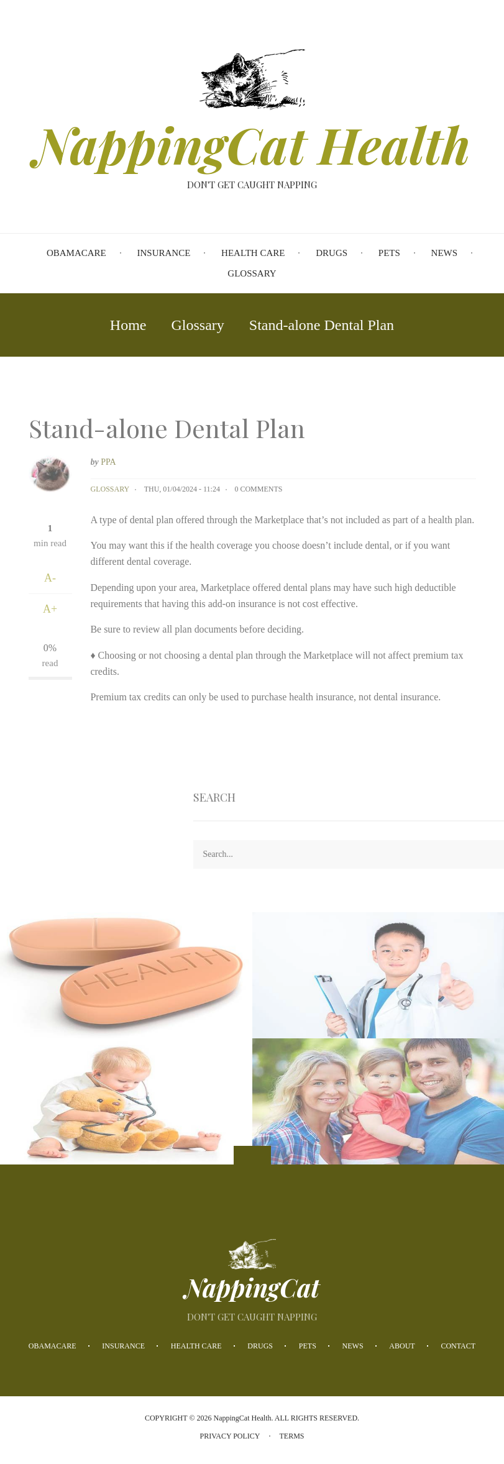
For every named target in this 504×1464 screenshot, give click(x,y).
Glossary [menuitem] (251, 273)
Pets (307, 1346)
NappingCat (252, 1287)
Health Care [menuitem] (253, 253)
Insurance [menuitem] (164, 253)
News (353, 1346)
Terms (292, 1436)
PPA (108, 462)
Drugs (260, 1346)
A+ (50, 609)
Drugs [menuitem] (331, 253)
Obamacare (52, 1346)
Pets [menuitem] (389, 253)
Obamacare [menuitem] (76, 253)
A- (50, 578)
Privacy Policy (229, 1436)
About (402, 1346)
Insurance (123, 1346)
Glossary (110, 489)
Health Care (196, 1346)
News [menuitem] (444, 253)
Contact (458, 1346)
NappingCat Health (252, 144)
